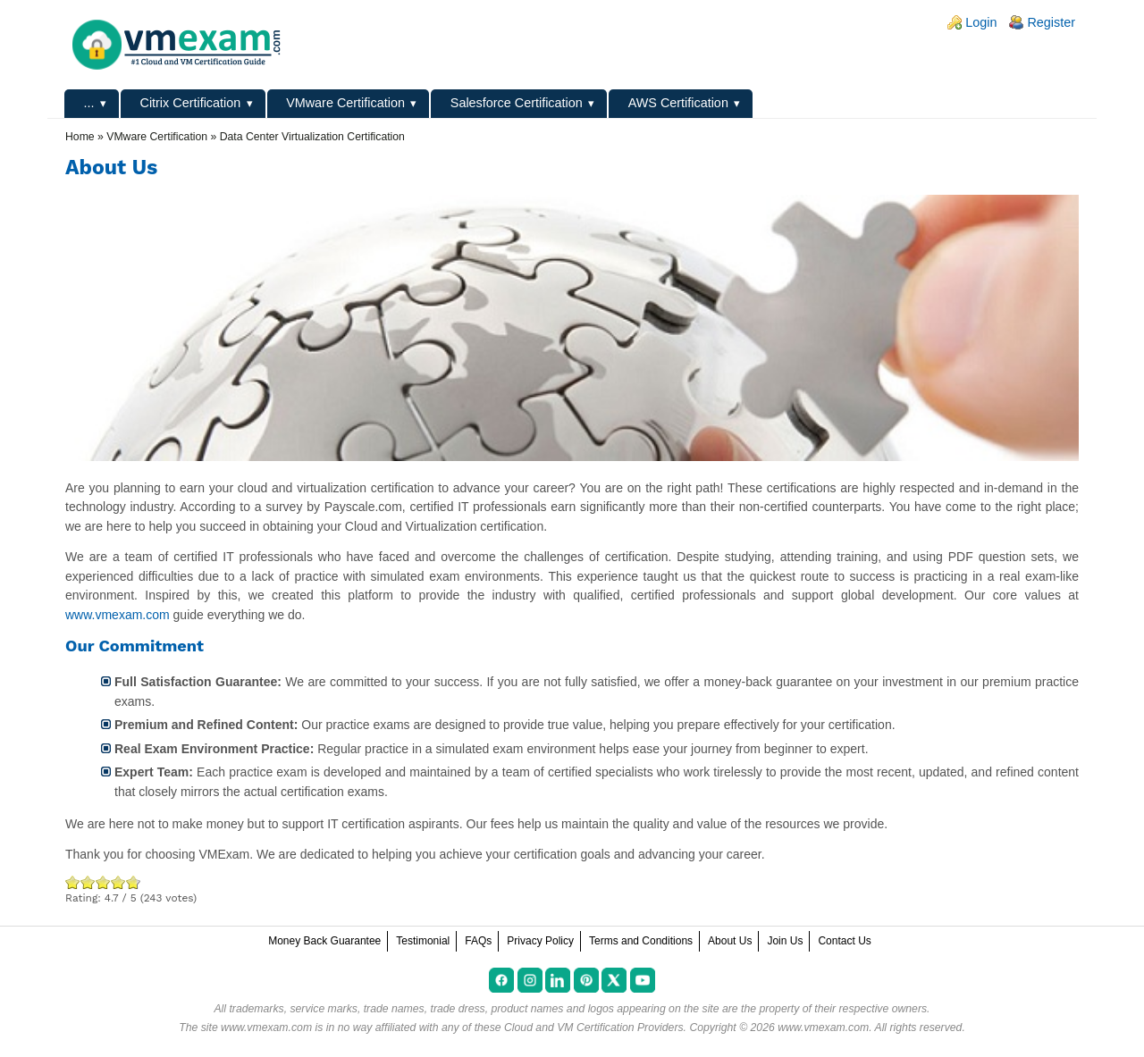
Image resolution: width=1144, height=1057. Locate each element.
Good (103, 882)
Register (1051, 22)
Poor (72, 882)
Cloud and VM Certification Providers (594, 1027)
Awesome (131, 882)
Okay (88, 882)
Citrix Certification (189, 103)
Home (80, 136)
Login (981, 22)
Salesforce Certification (516, 103)
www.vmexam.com (117, 615)
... (89, 103)
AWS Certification (678, 103)
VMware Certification (345, 103)
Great (118, 882)
